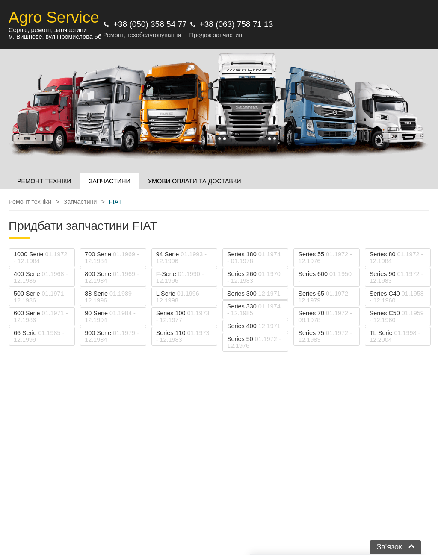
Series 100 (183, 316)
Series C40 (397, 297)
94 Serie (181, 257)
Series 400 (254, 326)
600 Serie (41, 316)
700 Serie (112, 257)
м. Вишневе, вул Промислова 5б (55, 36)
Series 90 (396, 277)
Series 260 (254, 277)
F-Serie (180, 277)
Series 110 (183, 336)
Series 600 (325, 277)
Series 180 (254, 257)
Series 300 (254, 293)
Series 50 (254, 342)
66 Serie (39, 336)
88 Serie (110, 297)
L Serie (179, 297)
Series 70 (325, 316)
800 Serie (112, 277)
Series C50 (397, 316)
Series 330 (254, 310)
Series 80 (396, 257)
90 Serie (110, 316)
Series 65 (325, 297)
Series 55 (325, 257)
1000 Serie (41, 257)
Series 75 (325, 336)
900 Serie (112, 336)
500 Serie (41, 297)
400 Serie (41, 277)
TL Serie (395, 336)
